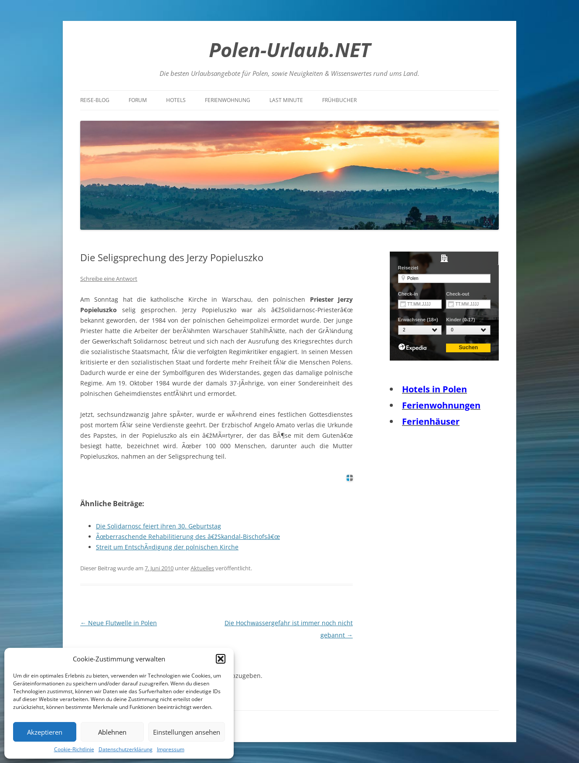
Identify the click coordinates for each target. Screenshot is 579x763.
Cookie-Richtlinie (74, 749)
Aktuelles (202, 568)
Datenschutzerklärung (126, 749)
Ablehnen (112, 732)
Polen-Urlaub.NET (290, 49)
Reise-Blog (94, 100)
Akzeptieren (44, 732)
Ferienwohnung (227, 100)
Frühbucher (339, 100)
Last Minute (286, 100)
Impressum (170, 749)
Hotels (176, 100)
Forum (138, 100)
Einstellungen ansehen (186, 732)
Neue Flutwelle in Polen (118, 623)
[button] (220, 658)
